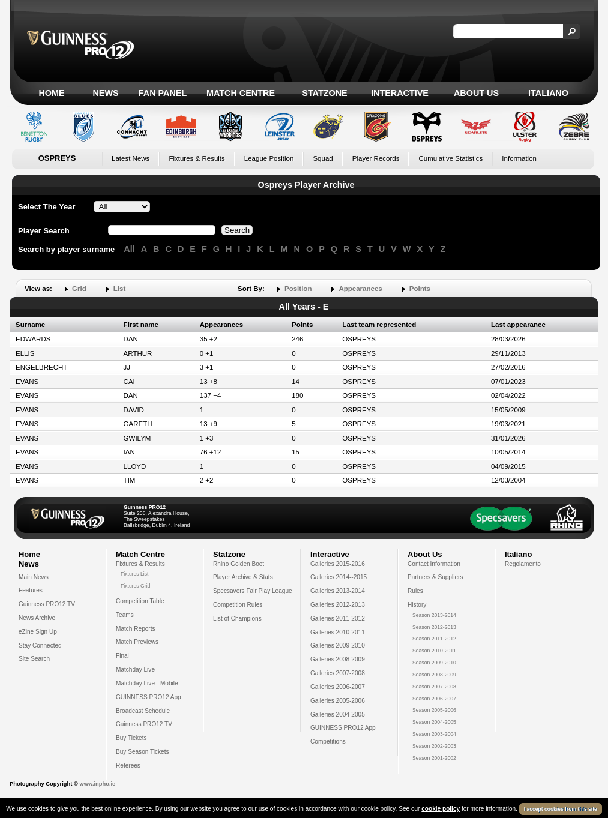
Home (51, 93)
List (119, 288)
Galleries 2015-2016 (337, 564)
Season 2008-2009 (434, 675)
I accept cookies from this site (560, 809)
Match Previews (137, 642)
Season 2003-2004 (434, 734)
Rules (415, 591)
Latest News (130, 158)
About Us (476, 93)
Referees (128, 765)
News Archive (37, 618)
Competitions (328, 741)
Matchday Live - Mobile (147, 683)
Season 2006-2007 (434, 699)
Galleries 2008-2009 (337, 659)
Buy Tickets (131, 738)
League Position (269, 158)
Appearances (360, 288)
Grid (79, 288)
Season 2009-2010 (434, 663)
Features (31, 590)
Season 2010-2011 (434, 651)
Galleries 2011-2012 (337, 618)
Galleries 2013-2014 (337, 591)
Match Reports (135, 628)
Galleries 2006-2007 (337, 687)
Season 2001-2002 (434, 758)
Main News (34, 577)
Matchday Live (135, 669)
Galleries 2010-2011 (337, 632)
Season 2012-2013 (434, 627)
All (129, 249)
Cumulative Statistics (450, 158)
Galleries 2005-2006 (337, 700)
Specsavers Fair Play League (252, 591)
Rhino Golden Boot (238, 564)
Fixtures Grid (135, 586)
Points (419, 288)
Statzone (324, 93)
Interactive (400, 93)
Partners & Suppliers (435, 577)
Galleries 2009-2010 (337, 645)
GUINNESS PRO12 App (148, 697)
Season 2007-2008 (434, 687)
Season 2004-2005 (434, 722)
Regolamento (523, 564)
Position (298, 288)
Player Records (376, 158)
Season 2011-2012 (434, 639)
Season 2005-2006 (434, 710)
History (417, 604)
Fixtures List (135, 574)
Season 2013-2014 (434, 615)
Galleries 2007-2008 (337, 673)
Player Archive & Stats (243, 577)
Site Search (34, 658)
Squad (323, 158)
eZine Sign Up (38, 631)
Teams (125, 615)
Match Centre (240, 93)
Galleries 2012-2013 (337, 604)
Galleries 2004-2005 (337, 714)
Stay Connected (40, 645)
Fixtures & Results (196, 158)
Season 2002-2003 (434, 746)
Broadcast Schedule (143, 711)
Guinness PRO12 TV (47, 604)
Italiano (548, 93)
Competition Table (140, 601)
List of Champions (237, 618)
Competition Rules (237, 604)
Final (122, 655)
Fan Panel (163, 93)
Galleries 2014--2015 (338, 577)
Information (519, 158)
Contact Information (434, 564)
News (105, 93)
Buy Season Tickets (142, 751)
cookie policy (440, 808)
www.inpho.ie (97, 784)
